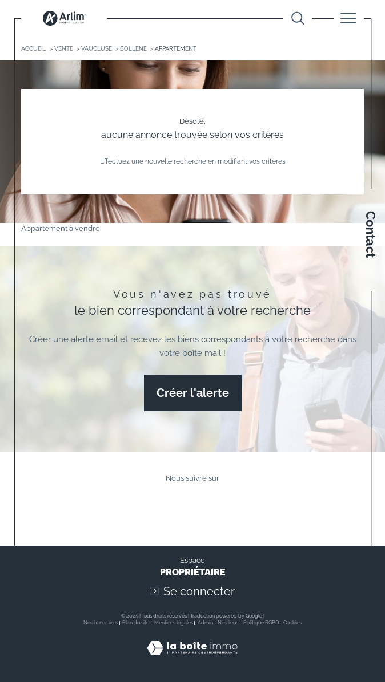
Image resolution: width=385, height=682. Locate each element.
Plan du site (135, 623)
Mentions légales (173, 623)
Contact (370, 234)
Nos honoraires (100, 623)
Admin (205, 623)
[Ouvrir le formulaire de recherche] (298, 18)
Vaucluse (96, 48)
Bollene (133, 48)
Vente (63, 48)
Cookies (292, 623)
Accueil (33, 48)
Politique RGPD (261, 623)
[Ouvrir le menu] (349, 18)
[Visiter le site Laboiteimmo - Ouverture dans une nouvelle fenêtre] (192, 659)
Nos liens (228, 623)
